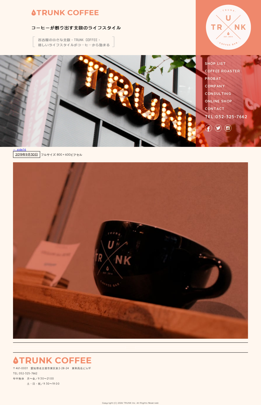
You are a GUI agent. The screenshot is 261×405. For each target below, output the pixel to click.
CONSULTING (218, 93)
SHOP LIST (215, 63)
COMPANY (215, 86)
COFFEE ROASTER (222, 71)
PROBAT (213, 78)
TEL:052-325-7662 (226, 116)
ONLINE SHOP (218, 101)
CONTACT (215, 108)
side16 (19, 149)
